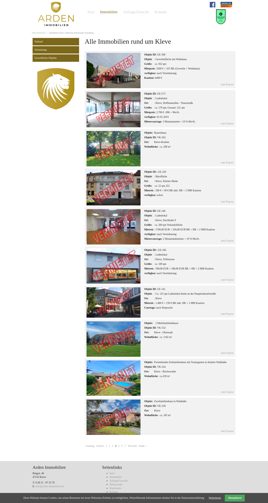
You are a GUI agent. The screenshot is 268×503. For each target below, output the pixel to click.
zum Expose (227, 84)
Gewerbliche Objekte (45, 58)
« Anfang (89, 446)
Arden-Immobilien (39, 33)
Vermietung (40, 49)
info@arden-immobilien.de (50, 486)
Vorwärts (132, 446)
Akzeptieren (235, 497)
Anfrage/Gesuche (136, 12)
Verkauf (38, 41)
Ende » (142, 446)
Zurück (100, 446)
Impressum (115, 488)
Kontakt (161, 12)
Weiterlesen (215, 497)
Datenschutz (115, 484)
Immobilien (108, 12)
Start (91, 12)
